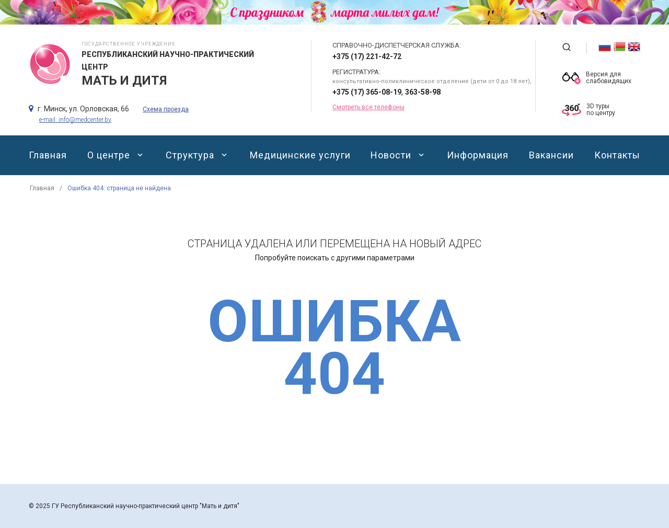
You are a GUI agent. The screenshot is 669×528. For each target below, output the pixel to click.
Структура (197, 155)
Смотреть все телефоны (368, 107)
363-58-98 (423, 92)
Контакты (617, 155)
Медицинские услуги (300, 155)
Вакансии (551, 155)
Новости (398, 155)
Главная (48, 155)
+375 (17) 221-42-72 (366, 56)
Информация (478, 155)
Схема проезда (166, 109)
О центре (116, 155)
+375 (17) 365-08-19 (366, 92)
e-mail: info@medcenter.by (75, 119)
